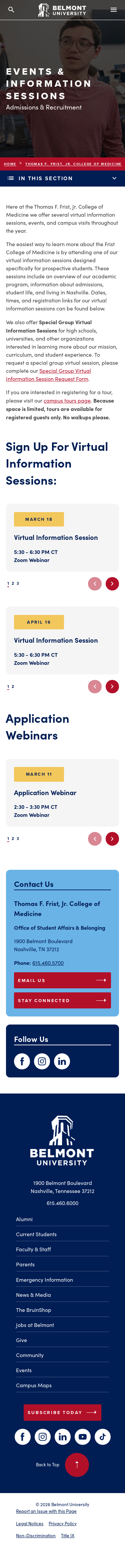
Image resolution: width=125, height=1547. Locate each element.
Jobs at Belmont (35, 1324)
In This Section (62, 178)
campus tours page (67, 400)
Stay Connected (63, 1000)
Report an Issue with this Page (46, 1511)
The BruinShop (33, 1309)
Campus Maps (34, 1385)
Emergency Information (44, 1279)
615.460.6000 (62, 1202)
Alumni (24, 1218)
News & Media (33, 1294)
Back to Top (62, 1465)
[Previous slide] (94, 583)
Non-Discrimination (36, 1535)
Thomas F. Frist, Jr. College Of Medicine (73, 163)
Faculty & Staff (33, 1249)
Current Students (36, 1234)
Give (21, 1339)
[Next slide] (112, 583)
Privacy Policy (63, 1523)
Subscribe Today (63, 1412)
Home (10, 163)
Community (30, 1354)
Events (24, 1370)
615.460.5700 (48, 962)
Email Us (63, 980)
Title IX (67, 1535)
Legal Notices (29, 1523)
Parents (25, 1264)
